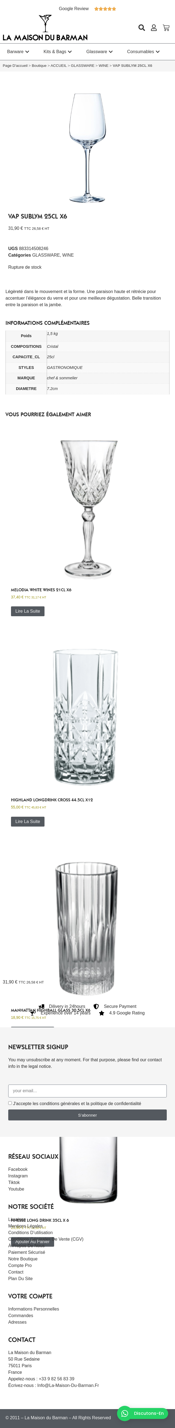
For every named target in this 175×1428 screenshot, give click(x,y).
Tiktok (14, 1182)
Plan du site (20, 1278)
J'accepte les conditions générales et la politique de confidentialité (77, 1103)
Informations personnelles (33, 1309)
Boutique (39, 66)
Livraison (17, 1219)
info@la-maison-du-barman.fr (68, 1385)
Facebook (17, 1169)
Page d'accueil (15, 66)
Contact (15, 1272)
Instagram (18, 1176)
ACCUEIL (58, 66)
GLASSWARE (83, 66)
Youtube (16, 1189)
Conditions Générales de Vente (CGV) (46, 1239)
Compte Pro (20, 1265)
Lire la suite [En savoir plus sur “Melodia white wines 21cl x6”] (27, 611)
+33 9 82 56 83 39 (56, 1379)
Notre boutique (23, 1259)
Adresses (17, 1322)
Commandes (20, 1315)
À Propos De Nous (26, 1245)
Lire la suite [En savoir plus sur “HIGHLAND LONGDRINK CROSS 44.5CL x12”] (27, 821)
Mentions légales (25, 1226)
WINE (104, 66)
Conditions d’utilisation (30, 1232)
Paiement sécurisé (26, 1252)
